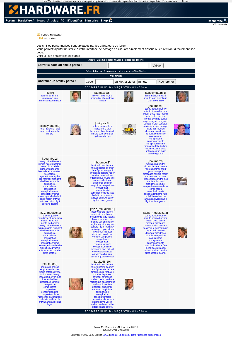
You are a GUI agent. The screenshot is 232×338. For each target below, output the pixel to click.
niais (59, 218)
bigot (163, 151)
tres (56, 98)
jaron (42, 131)
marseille (55, 131)
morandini (96, 98)
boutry (148, 109)
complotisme (155, 136)
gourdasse (43, 218)
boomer (163, 111)
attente (105, 98)
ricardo (155, 111)
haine (148, 116)
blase (163, 95)
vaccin (154, 148)
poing (155, 164)
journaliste (56, 100)
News (41, 20)
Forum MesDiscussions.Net (108, 327)
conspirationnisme (155, 143)
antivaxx (150, 151)
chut (48, 131)
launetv (163, 109)
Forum (10, 20)
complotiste (160, 133)
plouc (152, 114)
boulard (147, 123)
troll (154, 128)
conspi (110, 256)
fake (157, 146)
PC (62, 20)
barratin (53, 245)
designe (156, 118)
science (102, 133)
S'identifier (74, 20)
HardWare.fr (26, 20)
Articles (52, 20)
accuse (162, 116)
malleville (155, 95)
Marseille (152, 100)
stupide (52, 218)
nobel (102, 95)
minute (55, 95)
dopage (107, 136)
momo (109, 95)
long (111, 98)
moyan (95, 95)
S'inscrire (91, 20)
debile (56, 166)
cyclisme (98, 136)
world (103, 128)
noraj (57, 128)
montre (147, 118)
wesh (149, 164)
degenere (106, 274)
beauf (146, 114)
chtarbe (97, 274)
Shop (107, 20)
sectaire (152, 153)
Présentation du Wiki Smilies (132, 71)
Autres (143, 87)
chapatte (104, 131)
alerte (112, 131)
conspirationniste (155, 141)
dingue (94, 272)
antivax (162, 148)
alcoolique (162, 98)
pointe (164, 118)
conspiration (156, 138)
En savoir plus (169, 1)
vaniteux (163, 123)
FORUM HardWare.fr (52, 35)
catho (157, 151)
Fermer (185, 1)
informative (47, 98)
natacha (46, 215)
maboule (109, 272)
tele (43, 95)
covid (148, 148)
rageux (164, 114)
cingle (101, 272)
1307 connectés (219, 24)
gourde (54, 215)
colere (155, 116)
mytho (149, 128)
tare (112, 269)
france (97, 128)
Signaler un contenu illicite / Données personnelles (135, 335)
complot (150, 133)
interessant (44, 100)
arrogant (153, 121)
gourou (159, 153)
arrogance (163, 121)
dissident (149, 131)
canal (48, 95)
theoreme (94, 131)
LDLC (106, 335)
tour (110, 126)
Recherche (217, 21)
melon (155, 123)
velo (95, 126)
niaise (44, 220)
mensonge (149, 146)
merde (160, 100)
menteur (161, 128)
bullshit (163, 146)
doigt (145, 121)
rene (147, 95)
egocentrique (161, 126)
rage (154, 98)
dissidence (160, 131)
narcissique (149, 126)
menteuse (46, 223)
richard (155, 109)
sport (104, 126)
